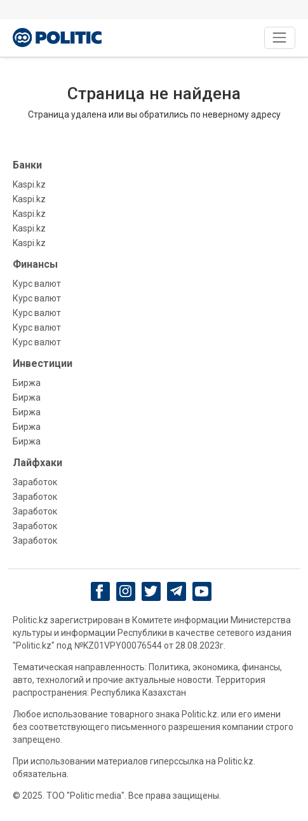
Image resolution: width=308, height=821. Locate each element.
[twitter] (150, 591)
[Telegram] (176, 591)
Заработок (35, 482)
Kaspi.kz (29, 184)
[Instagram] (125, 591)
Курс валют (37, 284)
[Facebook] (100, 591)
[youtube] (201, 591)
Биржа (27, 383)
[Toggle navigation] (279, 38)
